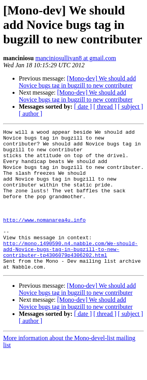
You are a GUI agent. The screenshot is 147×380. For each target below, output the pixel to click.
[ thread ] (104, 106)
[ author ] (30, 113)
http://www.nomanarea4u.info (44, 238)
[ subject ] (130, 106)
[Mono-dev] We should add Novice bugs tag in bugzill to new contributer (77, 82)
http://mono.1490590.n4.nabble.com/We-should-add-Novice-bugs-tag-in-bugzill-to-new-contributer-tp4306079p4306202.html (70, 273)
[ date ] (83, 106)
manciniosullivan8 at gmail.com (75, 58)
